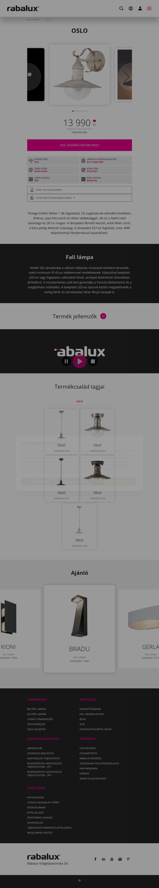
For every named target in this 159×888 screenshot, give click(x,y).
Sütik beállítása (38, 462)
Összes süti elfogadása (114, 462)
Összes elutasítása (73, 462)
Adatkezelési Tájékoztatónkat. (66, 452)
